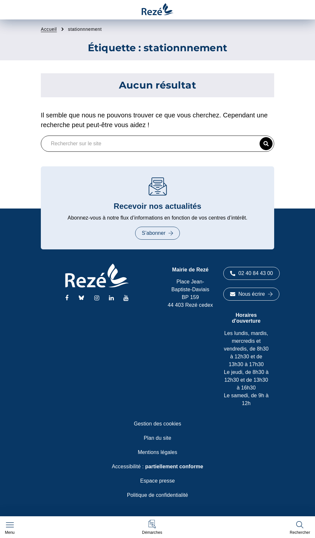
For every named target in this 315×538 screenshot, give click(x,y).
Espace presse (157, 481)
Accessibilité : (157, 466)
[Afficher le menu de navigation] (10, 528)
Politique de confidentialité (157, 495)
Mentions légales (157, 452)
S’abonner (157, 233)
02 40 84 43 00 (251, 273)
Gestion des (157, 423)
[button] (152, 527)
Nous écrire (251, 294)
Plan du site (157, 438)
